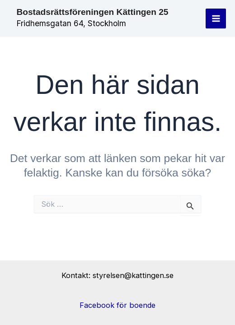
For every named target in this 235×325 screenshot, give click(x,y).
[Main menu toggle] (216, 19)
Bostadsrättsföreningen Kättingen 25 (92, 12)
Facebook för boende (117, 305)
